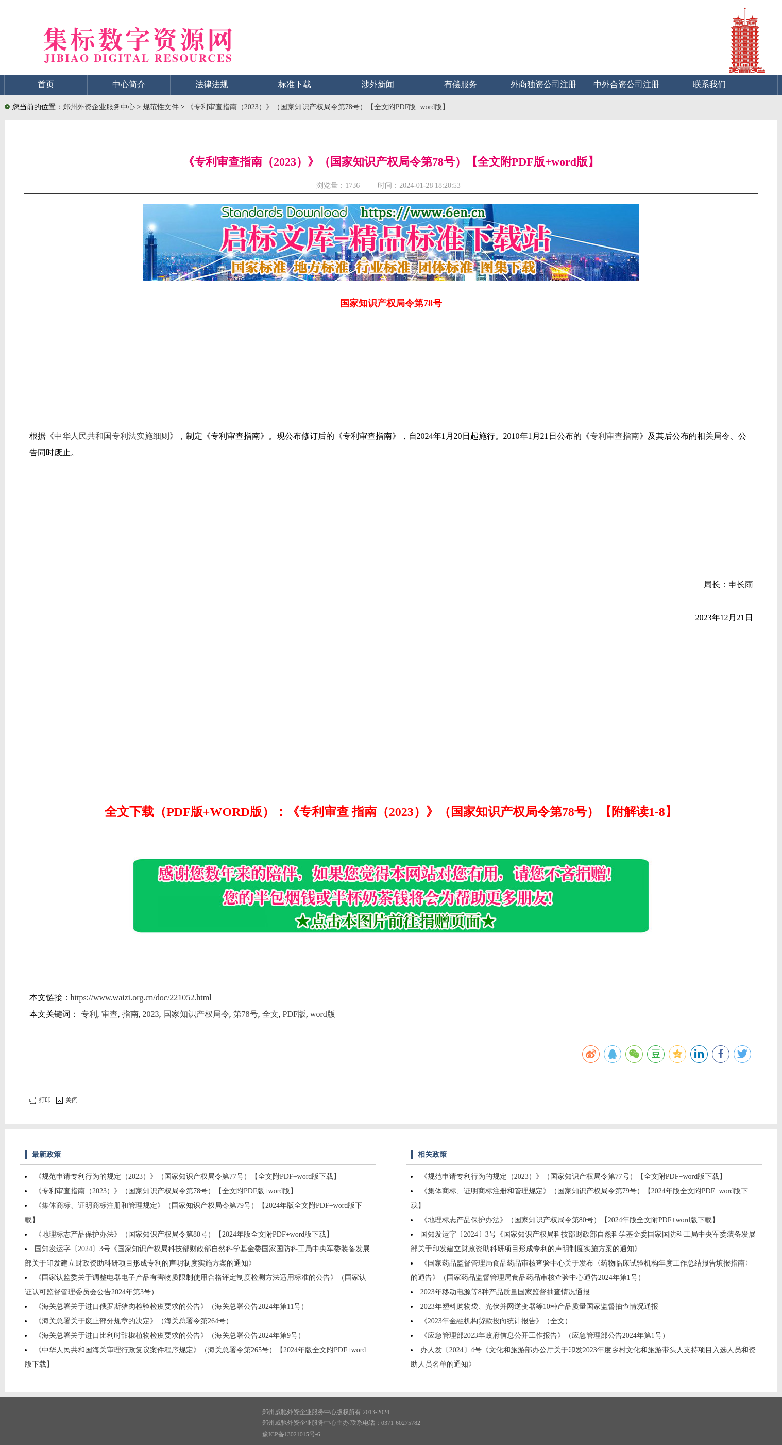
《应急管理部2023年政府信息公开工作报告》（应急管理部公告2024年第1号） (544, 1335)
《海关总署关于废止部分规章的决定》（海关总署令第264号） (134, 1321)
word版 (322, 1014)
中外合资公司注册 (626, 84)
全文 (270, 1014)
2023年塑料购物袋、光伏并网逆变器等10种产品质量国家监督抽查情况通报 (539, 1306)
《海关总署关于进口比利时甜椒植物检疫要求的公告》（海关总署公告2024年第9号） (170, 1335)
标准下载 (294, 84)
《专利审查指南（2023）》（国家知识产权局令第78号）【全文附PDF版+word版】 (317, 107)
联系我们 (709, 84)
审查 (109, 1014)
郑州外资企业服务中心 (99, 107)
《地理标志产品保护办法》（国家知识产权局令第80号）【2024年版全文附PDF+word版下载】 (184, 1234)
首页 (46, 84)
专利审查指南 (614, 436)
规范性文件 (162, 107)
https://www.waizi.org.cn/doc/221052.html (141, 997)
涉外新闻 (377, 84)
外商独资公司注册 (543, 84)
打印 (40, 1100)
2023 (151, 1014)
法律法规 (211, 84)
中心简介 (128, 84)
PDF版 (294, 1014)
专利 (89, 1014)
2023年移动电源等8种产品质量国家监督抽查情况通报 (505, 1292)
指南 (130, 1014)
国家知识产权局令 (196, 1014)
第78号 (245, 1014)
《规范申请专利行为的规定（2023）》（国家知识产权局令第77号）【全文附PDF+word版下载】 (188, 1176)
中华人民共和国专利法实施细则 (111, 436)
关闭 (67, 1100)
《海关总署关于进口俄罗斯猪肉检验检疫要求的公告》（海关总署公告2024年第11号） (171, 1306)
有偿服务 (460, 84)
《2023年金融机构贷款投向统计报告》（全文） (496, 1321)
